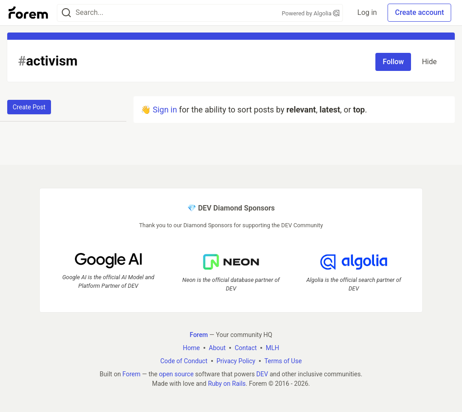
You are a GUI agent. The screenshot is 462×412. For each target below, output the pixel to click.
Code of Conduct (184, 361)
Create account (419, 12)
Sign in (164, 109)
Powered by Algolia (311, 13)
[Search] (66, 13)
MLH (272, 347)
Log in (367, 12)
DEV (262, 374)
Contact (246, 347)
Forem (131, 374)
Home (191, 347)
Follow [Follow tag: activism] (393, 61)
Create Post (29, 107)
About (217, 347)
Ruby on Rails (227, 383)
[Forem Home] (28, 13)
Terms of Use (283, 361)
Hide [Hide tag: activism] (429, 61)
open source (176, 374)
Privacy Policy (236, 361)
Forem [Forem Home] (199, 334)
